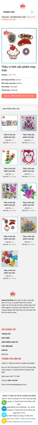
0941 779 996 (15, 376)
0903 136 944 (16, 96)
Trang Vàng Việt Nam (26, 421)
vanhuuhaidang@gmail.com (16, 385)
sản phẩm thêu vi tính (18, 17)
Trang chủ (5, 17)
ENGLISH (5, 354)
